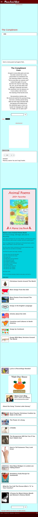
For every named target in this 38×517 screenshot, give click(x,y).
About (2, 513)
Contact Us (6, 513)
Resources (17, 513)
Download (5, 158)
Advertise (12, 513)
